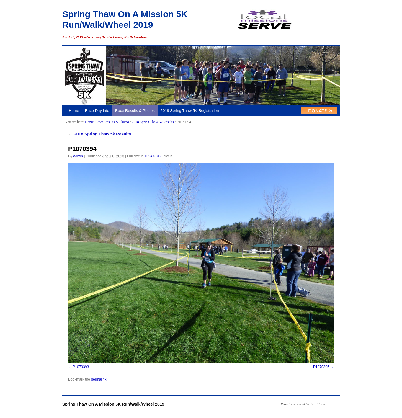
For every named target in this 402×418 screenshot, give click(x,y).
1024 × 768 (153, 156)
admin (78, 156)
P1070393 (81, 367)
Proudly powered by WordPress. (303, 404)
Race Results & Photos (135, 110)
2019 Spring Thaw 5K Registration (190, 110)
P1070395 (321, 367)
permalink (98, 379)
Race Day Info (97, 110)
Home (74, 110)
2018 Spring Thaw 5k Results (153, 122)
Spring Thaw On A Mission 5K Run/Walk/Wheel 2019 (113, 404)
